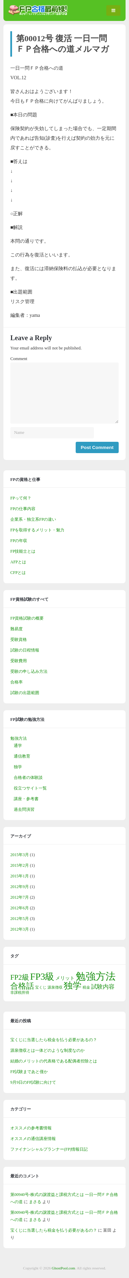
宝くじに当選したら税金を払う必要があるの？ (53, 1039)
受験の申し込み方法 (28, 671)
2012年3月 (19, 929)
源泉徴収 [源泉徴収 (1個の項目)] (55, 987)
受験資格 (18, 639)
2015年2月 (19, 865)
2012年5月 (19, 918)
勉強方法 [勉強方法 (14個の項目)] (96, 976)
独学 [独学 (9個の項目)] (73, 986)
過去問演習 (24, 809)
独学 (18, 766)
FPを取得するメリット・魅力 (37, 530)
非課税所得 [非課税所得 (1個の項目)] (19, 992)
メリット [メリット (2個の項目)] (65, 978)
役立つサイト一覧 (30, 788)
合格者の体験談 (28, 777)
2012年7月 (19, 897)
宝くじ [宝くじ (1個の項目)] (40, 987)
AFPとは (18, 562)
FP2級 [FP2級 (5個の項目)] (19, 977)
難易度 (16, 628)
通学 (18, 745)
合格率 (16, 682)
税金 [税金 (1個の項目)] (86, 987)
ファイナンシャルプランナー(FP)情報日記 (49, 1149)
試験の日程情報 (24, 650)
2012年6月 (19, 908)
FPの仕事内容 (22, 508)
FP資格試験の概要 (27, 618)
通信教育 (22, 756)
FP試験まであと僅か (29, 1071)
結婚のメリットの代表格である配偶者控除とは (53, 1061)
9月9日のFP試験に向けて (33, 1082)
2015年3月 (19, 854)
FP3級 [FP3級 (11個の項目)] (42, 976)
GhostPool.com (63, 1268)
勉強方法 (18, 738)
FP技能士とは (22, 551)
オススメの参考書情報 (31, 1128)
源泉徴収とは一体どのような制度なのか (47, 1050)
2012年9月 (19, 886)
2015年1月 (19, 876)
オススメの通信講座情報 (33, 1138)
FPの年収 (18, 540)
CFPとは (18, 572)
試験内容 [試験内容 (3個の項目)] (103, 986)
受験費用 (18, 660)
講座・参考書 (26, 798)
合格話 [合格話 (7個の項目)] (22, 985)
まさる (35, 1201)
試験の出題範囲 (24, 692)
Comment (18, 358)
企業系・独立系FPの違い (33, 519)
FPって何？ (20, 498)
